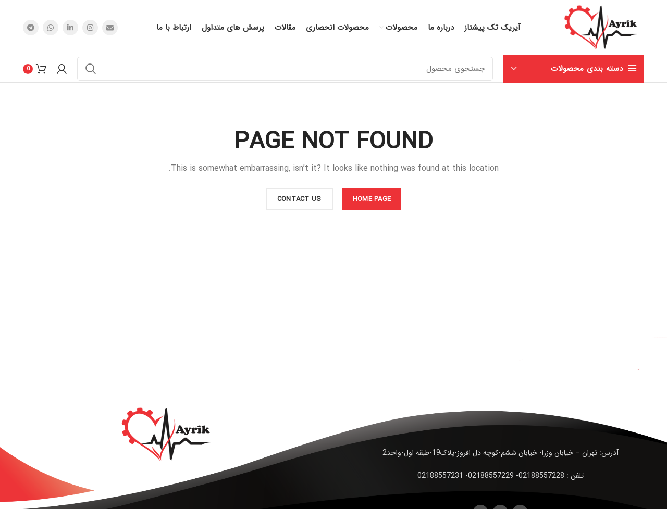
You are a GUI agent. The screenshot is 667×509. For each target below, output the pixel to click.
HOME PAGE (372, 199)
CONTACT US (299, 199)
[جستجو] (285, 69)
